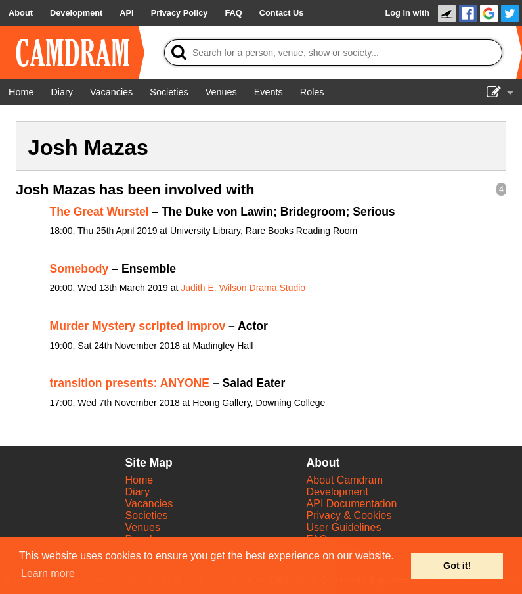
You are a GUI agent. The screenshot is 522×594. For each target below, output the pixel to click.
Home (139, 480)
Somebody (79, 268)
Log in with (407, 13)
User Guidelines (344, 527)
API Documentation (352, 503)
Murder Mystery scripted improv (138, 325)
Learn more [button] (48, 573)
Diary (137, 491)
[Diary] (61, 92)
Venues (142, 527)
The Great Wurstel (99, 211)
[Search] (333, 52)
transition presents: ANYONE (130, 383)
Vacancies (149, 503)
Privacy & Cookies (349, 515)
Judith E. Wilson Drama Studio (243, 288)
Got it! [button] (457, 565)
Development (337, 491)
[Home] (21, 92)
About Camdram (345, 480)
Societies (146, 515)
